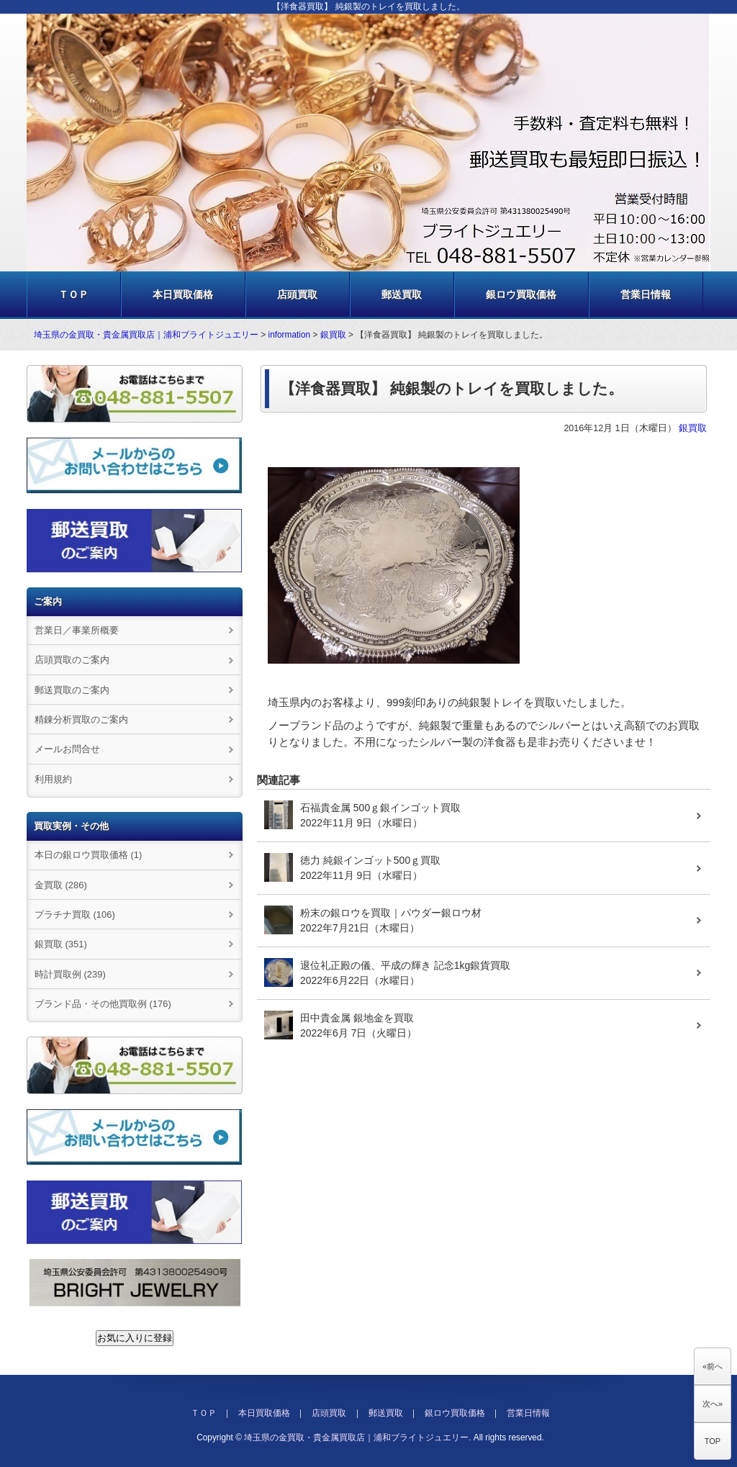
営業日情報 (645, 294)
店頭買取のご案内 (72, 659)
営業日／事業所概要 (77, 630)
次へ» (712, 1403)
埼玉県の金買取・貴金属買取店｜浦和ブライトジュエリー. (357, 1437)
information (289, 335)
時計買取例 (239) (70, 974)
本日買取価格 (183, 294)
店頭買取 (297, 294)
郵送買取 (401, 294)
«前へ (712, 1366)
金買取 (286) (61, 885)
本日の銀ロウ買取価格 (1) (88, 854)
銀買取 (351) (61, 944)
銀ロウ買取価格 (521, 294)
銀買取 (333, 335)
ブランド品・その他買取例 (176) (103, 1003)
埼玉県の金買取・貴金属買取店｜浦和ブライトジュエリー (146, 335)
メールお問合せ (67, 749)
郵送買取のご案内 (72, 690)
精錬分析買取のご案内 (81, 719)
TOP (712, 1441)
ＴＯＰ (73, 294)
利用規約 (53, 779)
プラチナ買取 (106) (75, 914)
